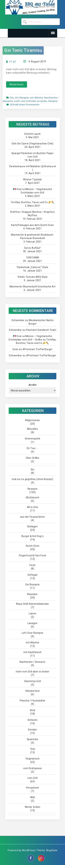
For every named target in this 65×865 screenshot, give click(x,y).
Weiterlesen (17, 84)
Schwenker (18, 320)
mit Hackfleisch (32, 652)
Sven (15, 349)
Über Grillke (32, 458)
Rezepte (52, 101)
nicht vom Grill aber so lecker (30, 101)
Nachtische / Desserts (32, 661)
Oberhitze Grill (32, 681)
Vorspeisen (32, 787)
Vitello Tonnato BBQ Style (33, 276)
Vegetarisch (32, 758)
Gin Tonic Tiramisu (23, 50)
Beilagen (32, 526)
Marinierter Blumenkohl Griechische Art (33, 286)
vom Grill (32, 778)
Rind (32, 710)
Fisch (32, 565)
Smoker (32, 729)
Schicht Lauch (32, 133)
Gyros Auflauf (32, 247)
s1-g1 (12, 61)
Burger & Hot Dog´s (32, 536)
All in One (32, 507)
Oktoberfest (32, 691)
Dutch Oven (32, 545)
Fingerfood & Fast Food (32, 555)
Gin (12, 97)
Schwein (33, 720)
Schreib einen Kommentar (25, 104)
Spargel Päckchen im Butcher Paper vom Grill (32, 155)
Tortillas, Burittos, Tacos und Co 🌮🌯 (32, 202)
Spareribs (32, 739)
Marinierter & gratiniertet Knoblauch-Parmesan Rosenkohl (32, 236)
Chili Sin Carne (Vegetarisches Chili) (33, 143)
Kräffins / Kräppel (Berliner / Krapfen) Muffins (32, 214)
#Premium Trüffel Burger (38, 349)
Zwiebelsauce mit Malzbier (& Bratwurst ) (32, 168)
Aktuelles (32, 428)
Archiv (32, 384)
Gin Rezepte (22, 97)
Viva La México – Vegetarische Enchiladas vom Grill (32, 191)
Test (32, 749)
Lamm (32, 613)
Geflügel (32, 574)
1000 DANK (32, 257)
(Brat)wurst (32, 497)
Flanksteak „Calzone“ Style (32, 267)
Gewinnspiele (32, 438)
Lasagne (33, 623)
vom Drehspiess (32, 768)
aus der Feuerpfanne (32, 516)
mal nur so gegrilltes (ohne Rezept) (32, 479)
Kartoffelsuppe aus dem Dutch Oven (32, 225)
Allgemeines (32, 420)
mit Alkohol (36, 97)
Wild (32, 797)
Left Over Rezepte (32, 632)
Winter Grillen (32, 807)
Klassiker (32, 594)
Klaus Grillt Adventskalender (32, 603)
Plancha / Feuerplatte (32, 700)
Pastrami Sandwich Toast (41, 330)
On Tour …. (33, 448)
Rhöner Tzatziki (32, 179)
